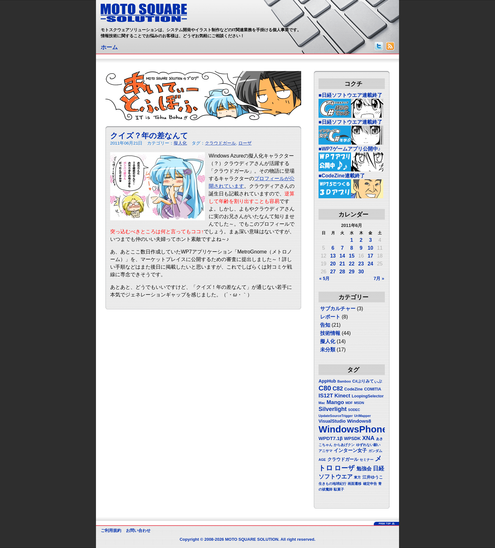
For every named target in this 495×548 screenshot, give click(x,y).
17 (370, 256)
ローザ (245, 143)
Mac (322, 403)
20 (333, 263)
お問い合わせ (138, 530)
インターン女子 (350, 450)
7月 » (379, 278)
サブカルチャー (337, 308)
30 (361, 271)
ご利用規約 (111, 530)
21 (342, 263)
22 (352, 263)
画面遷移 (354, 483)
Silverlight (333, 409)
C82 (337, 388)
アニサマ (325, 451)
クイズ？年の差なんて (149, 135)
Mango (335, 402)
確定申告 (370, 483)
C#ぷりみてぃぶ (367, 381)
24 (370, 263)
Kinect (342, 395)
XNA (368, 438)
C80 (325, 388)
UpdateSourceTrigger (336, 416)
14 (342, 256)
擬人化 (180, 143)
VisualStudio (332, 421)
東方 (357, 477)
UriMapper (362, 416)
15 (352, 256)
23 (361, 263)
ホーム (109, 47)
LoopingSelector (368, 396)
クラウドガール (220, 143)
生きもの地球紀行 (332, 483)
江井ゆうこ (372, 477)
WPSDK (352, 438)
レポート (330, 316)
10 (370, 248)
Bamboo (344, 381)
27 (333, 271)
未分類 (327, 349)
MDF (349, 403)
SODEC (354, 410)
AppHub (327, 381)
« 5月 (324, 278)
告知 (325, 325)
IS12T (326, 395)
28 (342, 271)
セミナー (366, 460)
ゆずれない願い (368, 445)
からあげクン (344, 445)
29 (352, 271)
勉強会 (364, 468)
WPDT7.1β (331, 438)
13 (333, 256)
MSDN (359, 403)
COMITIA (372, 389)
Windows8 (359, 421)
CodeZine (353, 389)
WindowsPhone (353, 429)
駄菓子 (339, 489)
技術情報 (330, 333)
